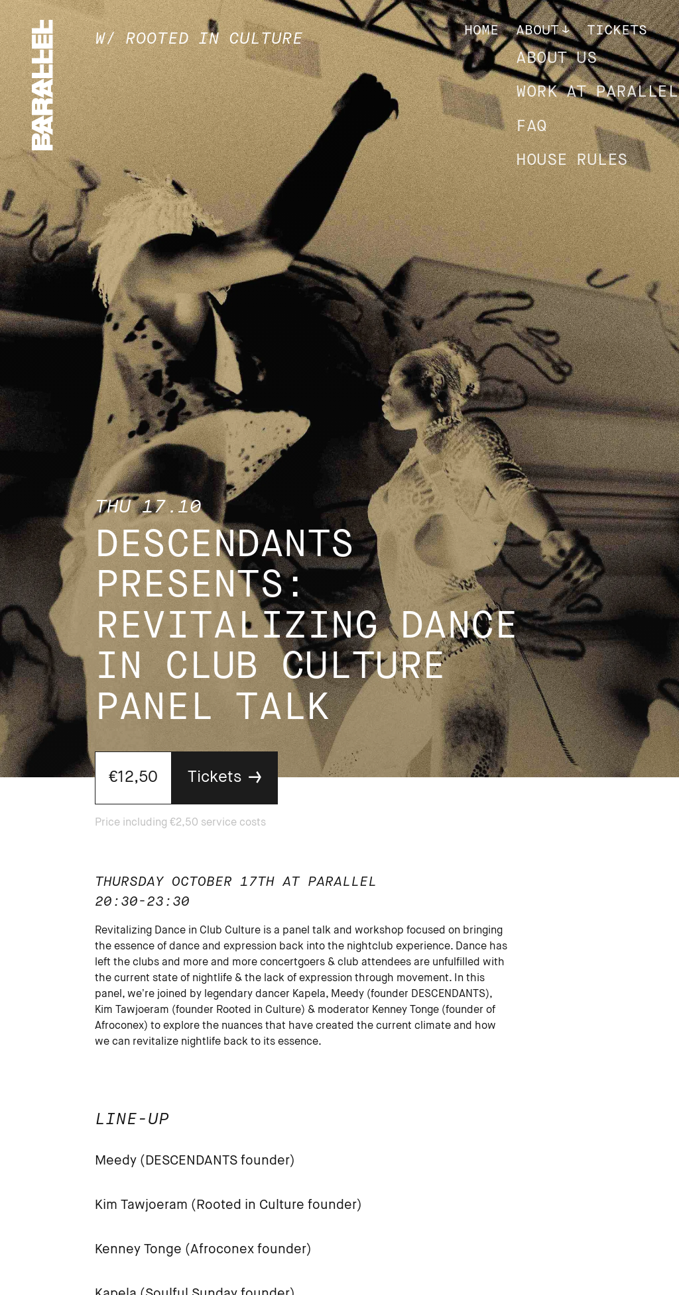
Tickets (617, 31)
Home (481, 31)
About (537, 31)
